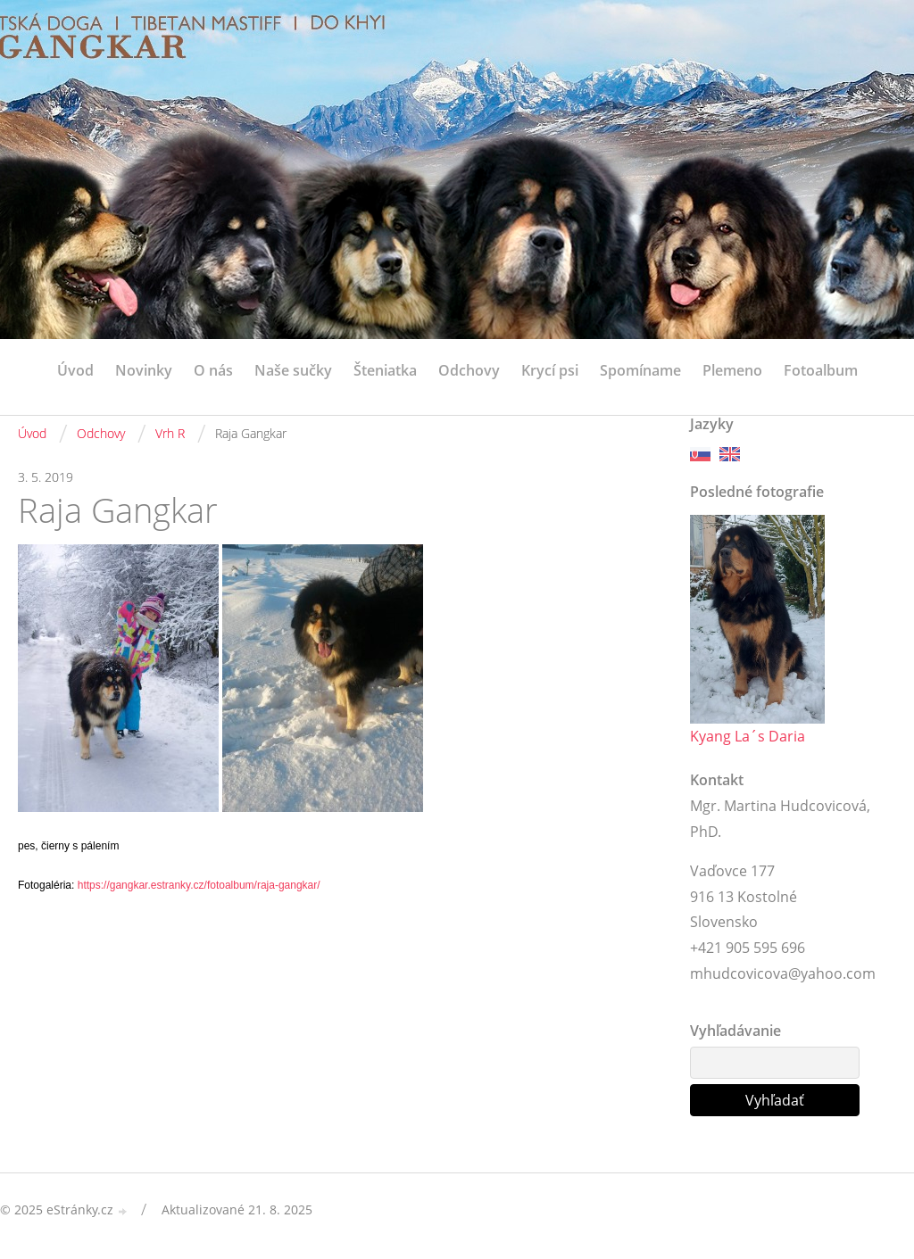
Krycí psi (549, 370)
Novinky (143, 370)
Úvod (75, 370)
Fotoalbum (821, 370)
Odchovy (469, 370)
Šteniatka (385, 370)
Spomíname (640, 370)
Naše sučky (293, 370)
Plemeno (732, 370)
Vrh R (170, 433)
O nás (213, 370)
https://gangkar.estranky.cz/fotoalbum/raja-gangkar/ (199, 885)
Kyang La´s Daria (747, 736)
